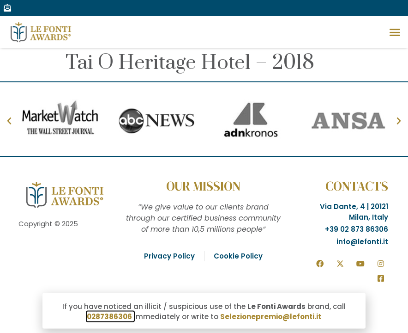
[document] (204, 166)
